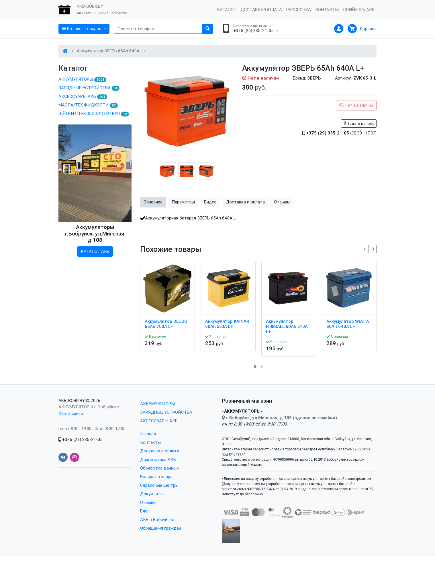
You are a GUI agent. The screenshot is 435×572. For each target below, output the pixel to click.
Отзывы (148, 502)
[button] (255, 366)
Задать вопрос (359, 123)
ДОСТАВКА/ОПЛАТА (261, 9)
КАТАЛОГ (226, 9)
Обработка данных (159, 468)
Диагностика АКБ (158, 459)
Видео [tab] (210, 202)
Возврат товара (156, 476)
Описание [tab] (153, 202)
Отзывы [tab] (282, 202)
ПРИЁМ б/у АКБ (359, 9)
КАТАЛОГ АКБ (95, 251)
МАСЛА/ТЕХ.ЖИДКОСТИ (88, 105)
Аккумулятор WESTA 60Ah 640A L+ (347, 324)
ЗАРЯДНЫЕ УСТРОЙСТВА (88, 88)
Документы (152, 493)
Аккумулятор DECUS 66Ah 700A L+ (166, 324)
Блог (144, 511)
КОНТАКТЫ (327, 9)
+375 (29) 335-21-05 (80, 439)
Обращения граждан (160, 528)
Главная (148, 433)
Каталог (73, 68)
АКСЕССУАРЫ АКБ (82, 96)
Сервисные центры (159, 485)
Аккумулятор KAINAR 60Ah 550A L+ (227, 324)
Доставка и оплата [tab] (245, 202)
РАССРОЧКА (298, 9)
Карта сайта (70, 413)
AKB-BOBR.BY (71, 400)
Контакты (150, 442)
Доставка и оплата (159, 451)
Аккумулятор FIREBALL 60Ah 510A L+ (287, 326)
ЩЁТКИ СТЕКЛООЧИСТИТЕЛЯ (93, 113)
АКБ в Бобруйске (157, 519)
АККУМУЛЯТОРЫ (82, 79)
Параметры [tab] (183, 202)
